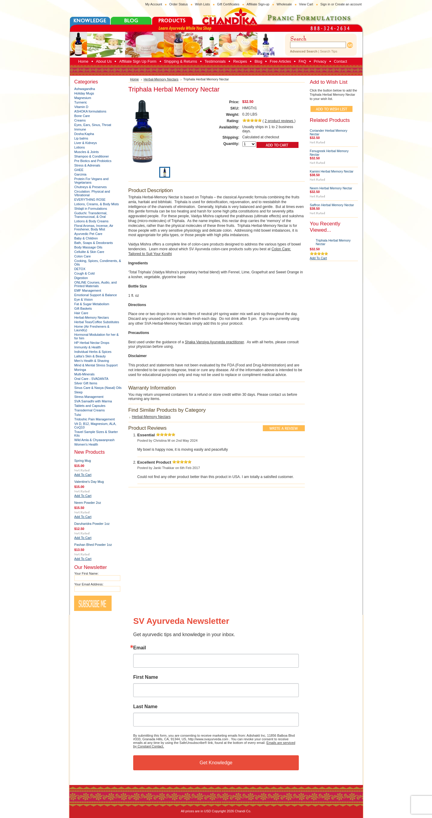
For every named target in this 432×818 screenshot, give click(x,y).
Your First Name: (86, 573)
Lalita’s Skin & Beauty (90, 356)
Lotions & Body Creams (91, 221)
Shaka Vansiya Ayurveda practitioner (214, 342)
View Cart (306, 4)
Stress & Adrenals (87, 165)
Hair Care (81, 313)
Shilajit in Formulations (90, 208)
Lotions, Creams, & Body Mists (96, 204)
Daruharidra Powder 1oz (92, 523)
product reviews (279, 121)
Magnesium (82, 98)
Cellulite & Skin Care (89, 252)
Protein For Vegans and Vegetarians (91, 180)
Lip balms (81, 138)
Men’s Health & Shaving (91, 360)
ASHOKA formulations (90, 111)
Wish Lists (202, 4)
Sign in (325, 4)
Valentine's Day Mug (89, 481)
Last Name (145, 706)
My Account (153, 4)
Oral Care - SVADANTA (91, 378)
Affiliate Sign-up (258, 4)
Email (139, 647)
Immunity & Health (87, 347)
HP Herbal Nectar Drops (92, 342)
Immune (80, 129)
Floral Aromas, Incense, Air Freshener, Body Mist (93, 227)
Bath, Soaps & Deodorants (93, 243)
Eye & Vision (83, 299)
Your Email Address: (89, 584)
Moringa (80, 369)
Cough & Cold (84, 273)
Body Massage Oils (88, 247)
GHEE (79, 170)
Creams (80, 120)
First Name (145, 677)
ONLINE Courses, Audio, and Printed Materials (95, 284)
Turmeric (80, 102)
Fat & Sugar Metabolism (92, 304)
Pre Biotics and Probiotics (93, 161)
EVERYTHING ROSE (90, 199)
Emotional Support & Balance (95, 295)
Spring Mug (82, 460)
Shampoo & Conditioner (91, 156)
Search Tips (328, 51)
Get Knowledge (216, 762)
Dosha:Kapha (84, 134)
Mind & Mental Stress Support (96, 365)
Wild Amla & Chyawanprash (94, 440)
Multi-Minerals (84, 374)
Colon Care (82, 256)
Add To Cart (83, 475)
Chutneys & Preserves (90, 187)
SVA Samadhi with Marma (93, 401)
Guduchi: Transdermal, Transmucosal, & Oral (90, 214)
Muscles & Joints (86, 152)
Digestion (81, 278)
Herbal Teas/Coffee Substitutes (96, 322)
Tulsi (77, 415)
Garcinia (80, 174)
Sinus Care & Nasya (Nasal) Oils (98, 387)
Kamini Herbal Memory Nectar (332, 171)
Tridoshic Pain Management (94, 419)
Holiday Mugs (84, 93)
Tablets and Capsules (90, 405)
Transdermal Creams (89, 410)
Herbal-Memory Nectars (91, 317)
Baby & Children (86, 238)
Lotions (79, 147)
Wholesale (284, 4)
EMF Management (87, 290)
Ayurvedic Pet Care (88, 234)
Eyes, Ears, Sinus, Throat (92, 125)
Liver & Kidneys (85, 143)
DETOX (80, 269)
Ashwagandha (84, 89)
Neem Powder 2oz (87, 502)
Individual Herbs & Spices (93, 351)
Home (134, 79)
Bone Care (82, 116)
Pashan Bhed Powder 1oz (93, 544)
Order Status (178, 4)
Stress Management (89, 396)
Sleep (78, 392)
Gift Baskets (83, 308)
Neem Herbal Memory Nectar (331, 188)
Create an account (348, 4)
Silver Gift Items (86, 383)
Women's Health (86, 444)
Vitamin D (81, 107)
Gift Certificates (228, 4)
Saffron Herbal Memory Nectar (332, 205)
